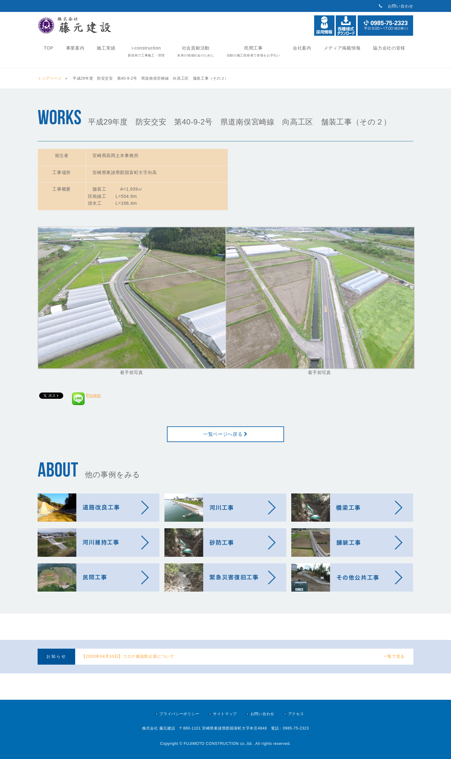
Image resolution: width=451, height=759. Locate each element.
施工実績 (106, 47)
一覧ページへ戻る (225, 434)
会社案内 (302, 47)
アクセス (296, 714)
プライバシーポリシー (179, 714)
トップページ (51, 78)
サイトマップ (225, 714)
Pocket (93, 395)
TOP (49, 47)
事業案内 (75, 47)
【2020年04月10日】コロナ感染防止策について (127, 656)
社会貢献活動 (195, 51)
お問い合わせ (400, 6)
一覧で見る (394, 656)
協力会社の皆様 (389, 47)
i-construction (146, 51)
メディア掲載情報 (342, 47)
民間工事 (253, 51)
